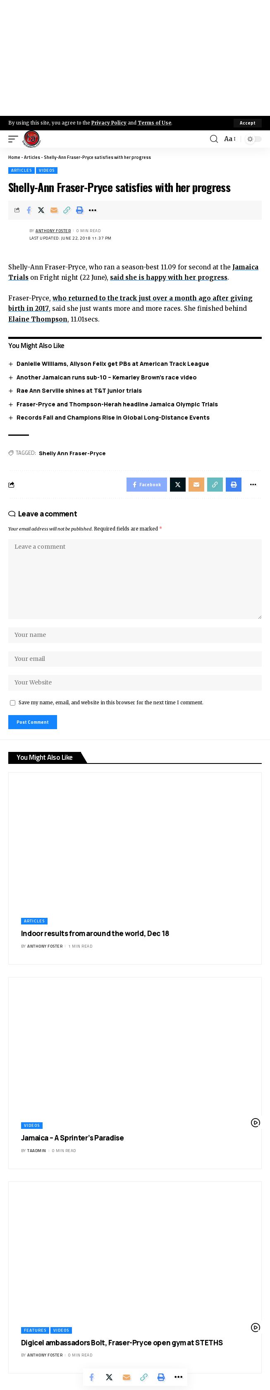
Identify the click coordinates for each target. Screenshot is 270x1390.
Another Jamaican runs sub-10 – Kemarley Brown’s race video (107, 377)
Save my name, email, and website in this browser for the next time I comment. (111, 703)
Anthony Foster (53, 231)
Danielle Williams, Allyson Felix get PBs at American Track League (113, 363)
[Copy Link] (67, 210)
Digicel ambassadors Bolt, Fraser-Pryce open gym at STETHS (122, 1342)
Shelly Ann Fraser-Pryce (72, 453)
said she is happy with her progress (168, 277)
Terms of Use (154, 123)
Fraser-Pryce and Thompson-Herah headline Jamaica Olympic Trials (117, 404)
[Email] (54, 210)
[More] (92, 210)
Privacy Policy (109, 123)
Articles (32, 157)
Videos (47, 170)
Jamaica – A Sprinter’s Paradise (72, 1138)
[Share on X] (41, 210)
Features (35, 1330)
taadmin (36, 1151)
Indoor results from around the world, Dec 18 (95, 933)
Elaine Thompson (37, 319)
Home (14, 157)
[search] (214, 139)
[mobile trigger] (15, 139)
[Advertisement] (135, 58)
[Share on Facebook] (28, 210)
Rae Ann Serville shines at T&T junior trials (79, 390)
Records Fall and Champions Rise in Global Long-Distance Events (113, 417)
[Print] (80, 210)
